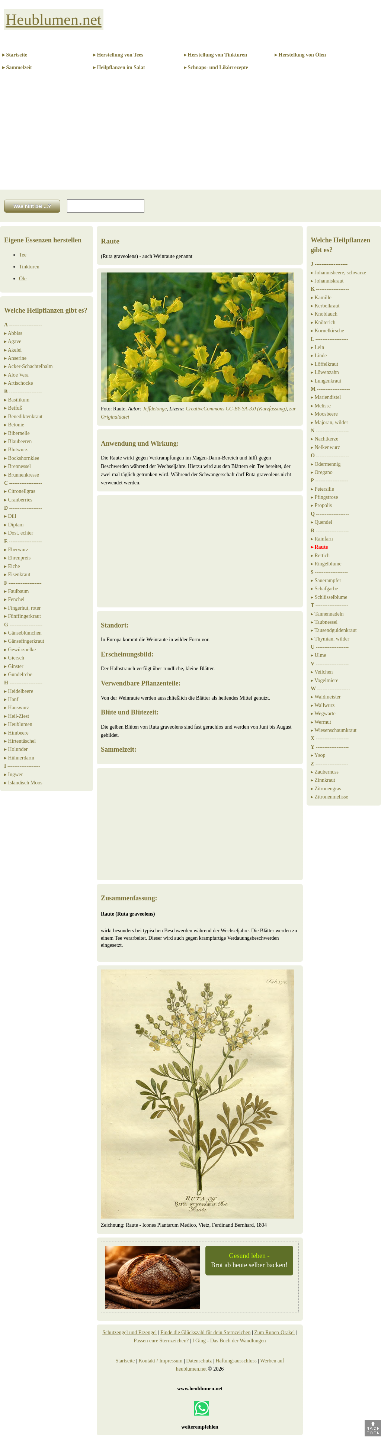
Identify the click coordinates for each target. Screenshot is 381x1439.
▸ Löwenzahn (325, 372)
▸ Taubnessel (324, 622)
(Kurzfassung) (271, 409)
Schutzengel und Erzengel (129, 1332)
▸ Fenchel (14, 599)
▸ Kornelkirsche (327, 330)
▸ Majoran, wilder (329, 422)
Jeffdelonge (155, 409)
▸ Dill (10, 516)
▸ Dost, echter (18, 533)
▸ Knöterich (323, 322)
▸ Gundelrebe (18, 674)
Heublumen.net (54, 19)
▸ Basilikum (16, 400)
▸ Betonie (14, 424)
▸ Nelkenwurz (325, 447)
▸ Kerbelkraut (325, 306)
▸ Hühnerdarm (19, 758)
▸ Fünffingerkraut (22, 616)
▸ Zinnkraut (323, 780)
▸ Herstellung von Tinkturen (215, 55)
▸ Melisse (321, 406)
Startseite (125, 1361)
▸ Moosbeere (324, 414)
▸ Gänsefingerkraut (24, 641)
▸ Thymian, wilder (330, 639)
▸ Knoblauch (324, 314)
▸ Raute (319, 547)
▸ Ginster (13, 666)
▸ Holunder (16, 749)
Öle (22, 278)
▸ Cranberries (18, 500)
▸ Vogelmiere (325, 680)
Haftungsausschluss (235, 1361)
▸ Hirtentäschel (20, 741)
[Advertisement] (190, 134)
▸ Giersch (14, 658)
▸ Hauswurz (16, 707)
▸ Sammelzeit (17, 67)
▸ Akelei (13, 350)
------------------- (23, 325)
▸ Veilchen (322, 672)
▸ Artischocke (18, 383)
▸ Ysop (318, 755)
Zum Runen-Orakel (274, 1332)
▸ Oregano (322, 472)
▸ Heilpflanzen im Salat (119, 67)
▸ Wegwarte (323, 713)
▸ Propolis (321, 505)
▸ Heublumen (18, 724)
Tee (22, 255)
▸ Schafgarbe (324, 588)
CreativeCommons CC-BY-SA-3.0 (221, 409)
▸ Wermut (321, 722)
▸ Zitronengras (326, 788)
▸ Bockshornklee (21, 458)
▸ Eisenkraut (17, 574)
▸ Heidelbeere (18, 691)
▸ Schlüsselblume (329, 597)
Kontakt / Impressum (160, 1361)
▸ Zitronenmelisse (329, 797)
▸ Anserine (15, 358)
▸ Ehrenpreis (17, 558)
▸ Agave (12, 341)
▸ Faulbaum (16, 591)
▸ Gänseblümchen (23, 633)
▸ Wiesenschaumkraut (333, 730)
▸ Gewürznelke (20, 649)
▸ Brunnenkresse (21, 475)
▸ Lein (317, 347)
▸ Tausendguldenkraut (334, 630)
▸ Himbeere (16, 733)
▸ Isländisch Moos (23, 782)
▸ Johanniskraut (327, 281)
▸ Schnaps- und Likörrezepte (216, 67)
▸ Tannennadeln (327, 614)
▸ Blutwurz (16, 449)
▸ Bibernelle (17, 433)
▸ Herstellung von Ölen (300, 55)
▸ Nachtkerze (324, 439)
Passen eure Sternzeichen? (161, 1340)
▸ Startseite (14, 55)
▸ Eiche (12, 566)
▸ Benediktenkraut (23, 416)
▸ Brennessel (17, 466)
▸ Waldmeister (326, 697)
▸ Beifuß (13, 408)
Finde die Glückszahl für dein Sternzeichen (205, 1332)
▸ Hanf (11, 699)
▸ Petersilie (322, 489)
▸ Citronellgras (19, 491)
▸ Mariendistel (326, 397)
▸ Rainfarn (322, 539)
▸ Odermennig (325, 464)
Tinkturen (29, 267)
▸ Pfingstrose (324, 497)
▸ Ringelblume (326, 564)
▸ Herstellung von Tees (118, 55)
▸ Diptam (14, 524)
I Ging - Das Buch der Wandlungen (229, 1340)
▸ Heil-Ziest (16, 716)
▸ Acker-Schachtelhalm (28, 366)
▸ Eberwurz (16, 549)
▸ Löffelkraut (324, 364)
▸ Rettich (320, 555)
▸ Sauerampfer (326, 580)
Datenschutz (199, 1361)
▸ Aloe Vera (16, 375)
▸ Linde (319, 355)
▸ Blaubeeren (18, 441)
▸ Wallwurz (322, 705)
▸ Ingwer (13, 774)
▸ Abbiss (13, 333)
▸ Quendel (321, 522)
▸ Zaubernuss (325, 772)
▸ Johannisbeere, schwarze (338, 272)
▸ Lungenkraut (326, 381)
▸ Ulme (318, 655)
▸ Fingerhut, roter (22, 608)
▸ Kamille (321, 297)
